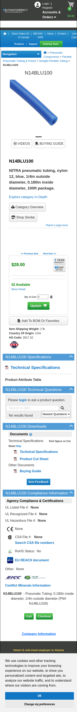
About (50, 33)
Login (46, 3)
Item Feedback (38, 481)
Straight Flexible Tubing (53, 60)
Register (47, 7)
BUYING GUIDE (50, 143)
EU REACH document (32, 560)
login (23, 400)
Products (19, 44)
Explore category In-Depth (28, 197)
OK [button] (39, 695)
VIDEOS (22, 143)
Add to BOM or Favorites (38, 321)
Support (33, 44)
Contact (61, 33)
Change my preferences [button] (39, 704)
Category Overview (27, 207)
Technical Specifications (32, 367)
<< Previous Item (29, 253)
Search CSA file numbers (34, 542)
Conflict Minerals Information (28, 585)
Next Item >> (49, 253)
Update (35, 306)
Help (18, 446)
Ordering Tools (51, 44)
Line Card (74, 35)
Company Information (38, 634)
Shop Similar (23, 217)
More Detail (18, 289)
